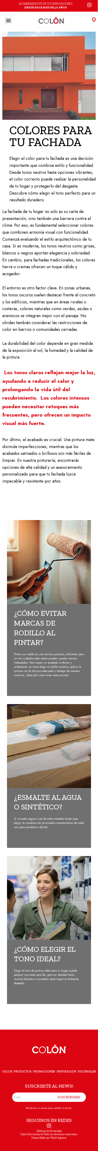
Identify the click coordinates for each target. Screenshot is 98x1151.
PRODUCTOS (23, 1071)
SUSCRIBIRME (69, 1097)
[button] (8, 20)
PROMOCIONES (44, 1071)
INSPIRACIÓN (66, 1071)
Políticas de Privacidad (49, 1131)
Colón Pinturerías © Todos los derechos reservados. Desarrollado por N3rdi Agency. (49, 1136)
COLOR (7, 1071)
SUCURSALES (87, 1071)
